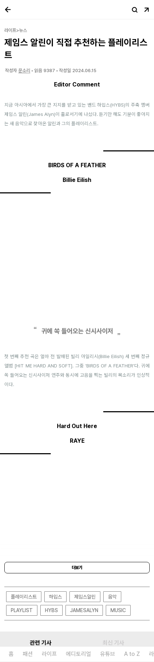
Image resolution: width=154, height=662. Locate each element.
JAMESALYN (84, 610)
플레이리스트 (24, 597)
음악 (112, 597)
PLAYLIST (22, 610)
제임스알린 (85, 597)
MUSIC (118, 610)
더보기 (77, 567)
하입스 (55, 597)
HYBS (51, 610)
